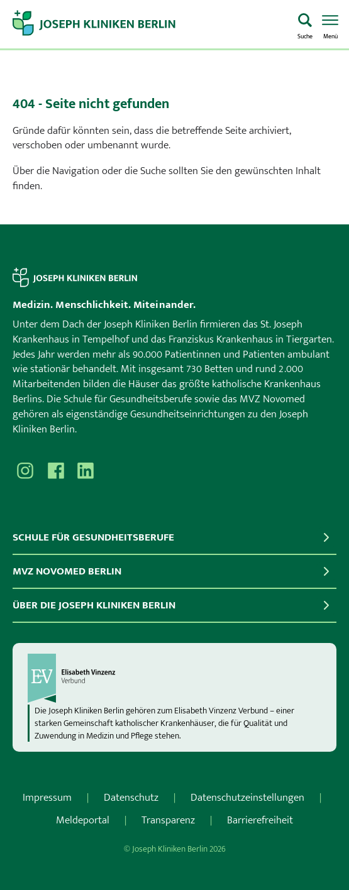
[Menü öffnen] (330, 25)
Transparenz (168, 820)
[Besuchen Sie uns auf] (85, 470)
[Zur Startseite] (150, 24)
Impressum (47, 797)
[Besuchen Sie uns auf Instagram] (25, 470)
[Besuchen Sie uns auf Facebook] (55, 470)
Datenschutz (131, 797)
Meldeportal (82, 820)
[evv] (174, 678)
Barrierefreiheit (260, 820)
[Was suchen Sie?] (305, 25)
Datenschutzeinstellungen (247, 797)
